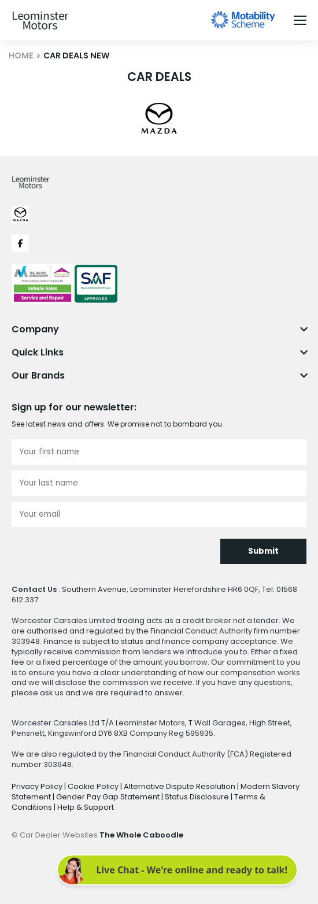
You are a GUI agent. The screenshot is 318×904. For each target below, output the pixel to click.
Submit (263, 551)
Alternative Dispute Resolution (180, 786)
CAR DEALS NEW (76, 55)
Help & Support (85, 807)
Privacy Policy (38, 786)
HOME (21, 55)
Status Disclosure (198, 796)
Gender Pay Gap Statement (108, 796)
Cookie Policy (94, 786)
